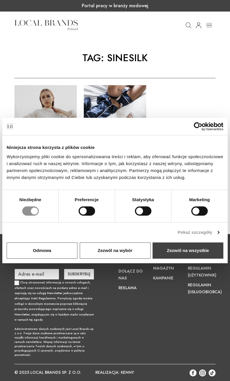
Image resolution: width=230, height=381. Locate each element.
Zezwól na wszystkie (188, 250)
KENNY (127, 372)
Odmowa (42, 250)
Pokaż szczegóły (195, 232)
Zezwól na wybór (115, 250)
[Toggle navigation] (209, 25)
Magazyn (163, 268)
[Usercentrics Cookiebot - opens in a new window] (198, 126)
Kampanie (163, 278)
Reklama (127, 288)
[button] (189, 24)
